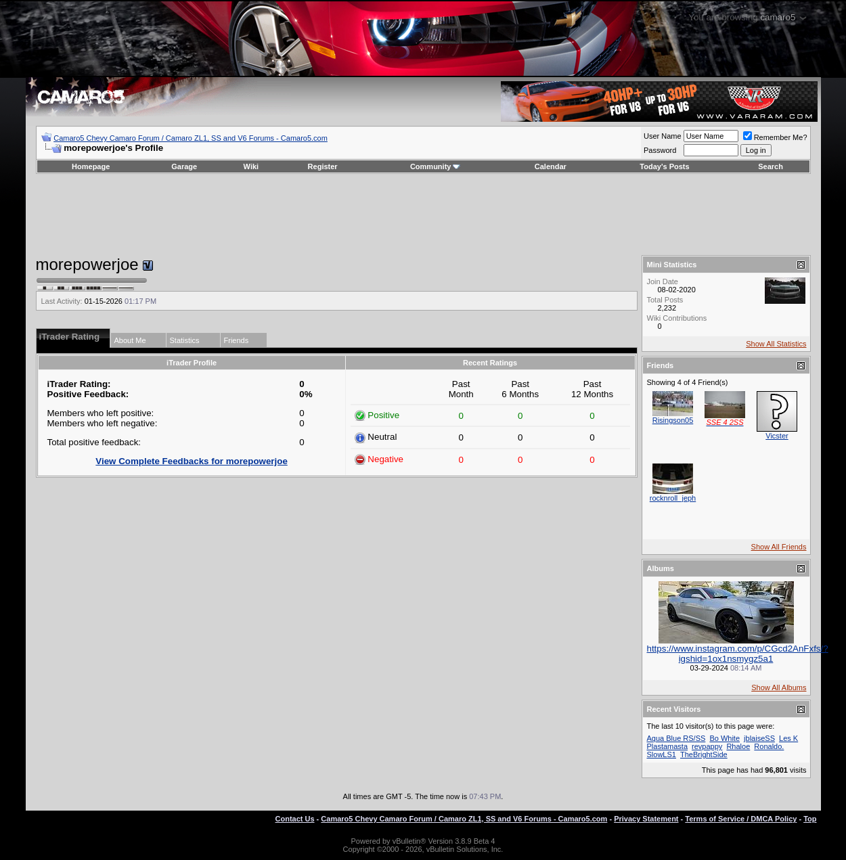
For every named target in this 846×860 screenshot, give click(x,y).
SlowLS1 (661, 754)
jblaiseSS (759, 738)
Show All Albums (778, 687)
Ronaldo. (769, 746)
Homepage (91, 166)
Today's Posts (664, 166)
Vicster (776, 436)
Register (323, 166)
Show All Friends (779, 547)
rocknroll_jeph (673, 498)
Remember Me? (775, 137)
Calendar (550, 166)
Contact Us (295, 819)
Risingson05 (673, 420)
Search (770, 166)
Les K (788, 738)
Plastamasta (667, 746)
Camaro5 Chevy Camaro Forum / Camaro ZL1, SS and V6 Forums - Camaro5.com (190, 138)
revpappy (707, 746)
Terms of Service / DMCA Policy (741, 819)
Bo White (724, 738)
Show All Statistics (776, 344)
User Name (663, 136)
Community (435, 166)
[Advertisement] (423, 214)
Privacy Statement (646, 819)
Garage (184, 166)
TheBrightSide (704, 754)
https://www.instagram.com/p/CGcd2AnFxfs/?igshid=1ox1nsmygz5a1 (737, 653)
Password (660, 150)
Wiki (251, 166)
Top (809, 819)
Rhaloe (738, 746)
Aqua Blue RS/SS (676, 738)
